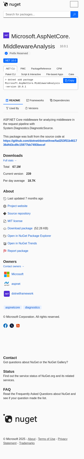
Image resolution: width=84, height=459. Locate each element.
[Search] (74, 14)
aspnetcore (12, 307)
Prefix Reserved (19, 53)
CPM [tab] (59, 68)
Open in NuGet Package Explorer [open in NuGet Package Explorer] (29, 235)
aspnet (16, 283)
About (32, 439)
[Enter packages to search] (37, 14)
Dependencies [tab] (60, 100)
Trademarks (27, 443)
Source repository (19, 213)
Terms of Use (46, 439)
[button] (69, 80)
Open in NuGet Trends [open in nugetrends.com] (22, 243)
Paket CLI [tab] (10, 74)
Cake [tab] (71, 74)
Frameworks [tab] (35, 100)
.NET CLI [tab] (10, 68)
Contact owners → (13, 266)
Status (8, 371)
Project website (18, 206)
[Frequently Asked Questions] (7, 389)
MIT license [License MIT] (15, 221)
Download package (20, 228)
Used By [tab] (12, 108)
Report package (18, 250)
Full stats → (10, 160)
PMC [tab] (23, 68)
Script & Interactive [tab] (31, 74)
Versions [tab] (31, 108)
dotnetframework (22, 293)
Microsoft (17, 274)
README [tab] (13, 100)
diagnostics (32, 307)
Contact (10, 358)
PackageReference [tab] (41, 68)
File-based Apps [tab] (54, 74)
